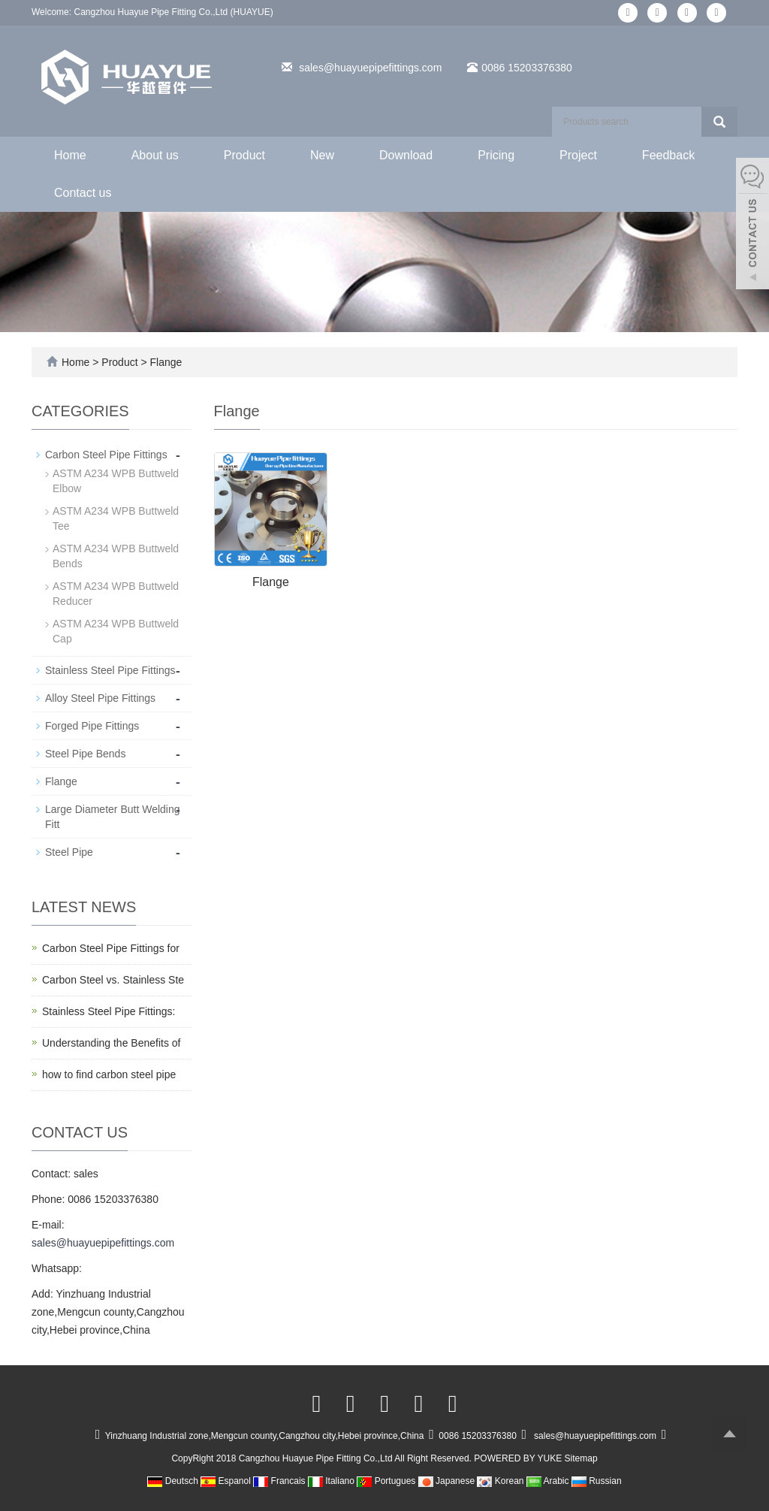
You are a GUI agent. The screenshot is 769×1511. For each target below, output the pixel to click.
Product (244, 155)
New (322, 155)
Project (578, 155)
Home (70, 155)
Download (406, 155)
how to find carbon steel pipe (109, 1074)
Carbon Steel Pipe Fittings (106, 455)
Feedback (668, 155)
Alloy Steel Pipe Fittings (100, 698)
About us (155, 155)
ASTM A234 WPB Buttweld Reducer (116, 593)
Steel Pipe (69, 852)
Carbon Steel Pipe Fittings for (110, 948)
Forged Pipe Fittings (92, 726)
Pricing (496, 155)
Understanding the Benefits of (111, 1043)
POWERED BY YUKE (519, 1458)
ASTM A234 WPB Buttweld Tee (116, 518)
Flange (164, 362)
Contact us (82, 192)
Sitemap (581, 1458)
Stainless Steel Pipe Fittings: (108, 1011)
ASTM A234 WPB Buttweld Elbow (116, 480)
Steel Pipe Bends (85, 754)
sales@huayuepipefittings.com (370, 68)
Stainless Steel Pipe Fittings (110, 670)
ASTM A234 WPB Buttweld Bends (116, 556)
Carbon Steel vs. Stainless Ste (113, 980)
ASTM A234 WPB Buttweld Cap (116, 631)
